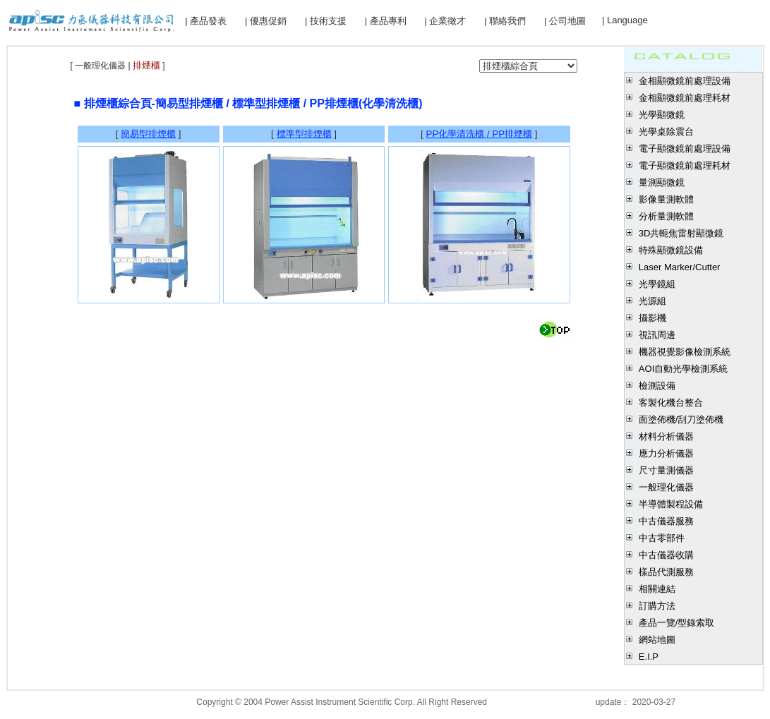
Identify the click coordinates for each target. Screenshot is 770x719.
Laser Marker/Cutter (680, 267)
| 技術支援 (326, 21)
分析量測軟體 (666, 216)
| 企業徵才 (445, 21)
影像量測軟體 (666, 199)
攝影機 (652, 318)
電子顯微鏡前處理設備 (684, 148)
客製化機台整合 (671, 402)
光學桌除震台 (666, 131)
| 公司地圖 (565, 21)
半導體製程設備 (671, 504)
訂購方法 (657, 605)
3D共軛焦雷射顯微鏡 (681, 233)
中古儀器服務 (666, 521)
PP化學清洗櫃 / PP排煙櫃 (479, 133)
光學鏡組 (657, 284)
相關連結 (657, 589)
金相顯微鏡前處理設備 (684, 80)
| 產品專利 (386, 21)
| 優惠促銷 (266, 21)
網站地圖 (657, 639)
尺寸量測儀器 (666, 470)
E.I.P (648, 656)
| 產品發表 (206, 21)
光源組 (652, 301)
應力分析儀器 (666, 453)
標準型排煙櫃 (304, 133)
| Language (625, 20)
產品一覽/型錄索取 (677, 622)
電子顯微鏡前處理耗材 (684, 165)
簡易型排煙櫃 (148, 133)
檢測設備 (657, 385)
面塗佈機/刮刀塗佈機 (681, 419)
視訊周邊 (657, 335)
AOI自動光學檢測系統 (683, 368)
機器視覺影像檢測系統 (684, 351)
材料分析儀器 (666, 436)
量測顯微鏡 (662, 182)
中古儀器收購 (666, 555)
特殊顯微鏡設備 (671, 250)
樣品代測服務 (666, 572)
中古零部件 (662, 538)
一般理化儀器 (666, 487)
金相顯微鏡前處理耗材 (684, 97)
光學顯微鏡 (662, 114)
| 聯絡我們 (505, 21)
